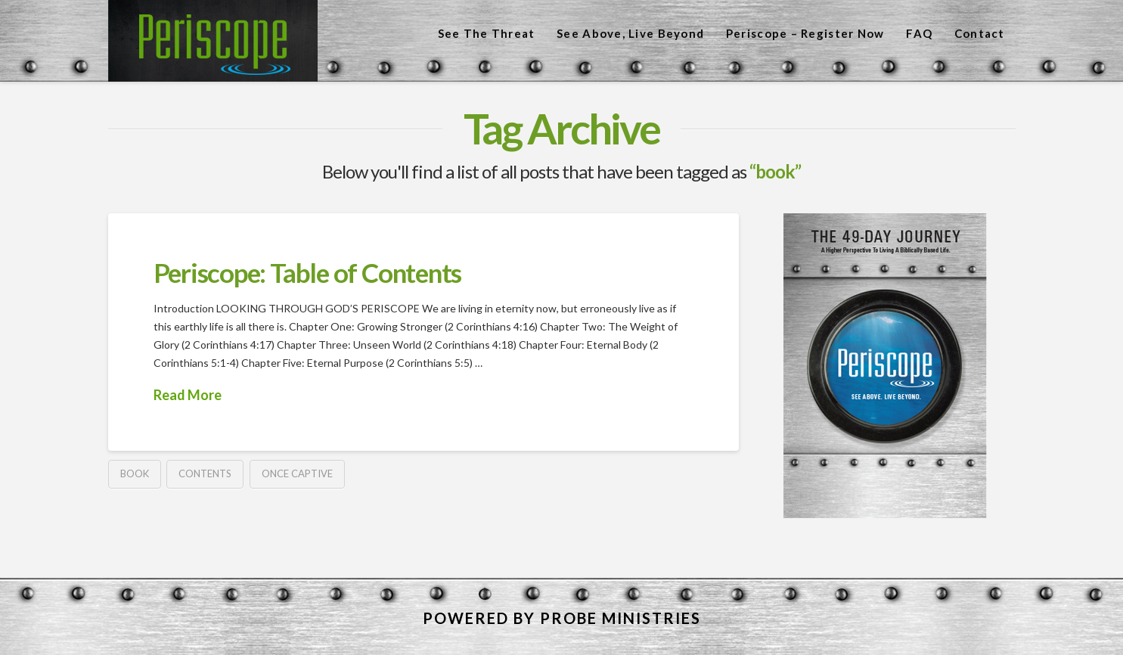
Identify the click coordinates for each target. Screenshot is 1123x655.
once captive (297, 473)
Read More (188, 394)
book (134, 473)
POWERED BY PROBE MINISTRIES (562, 618)
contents (204, 473)
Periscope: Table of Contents (308, 272)
